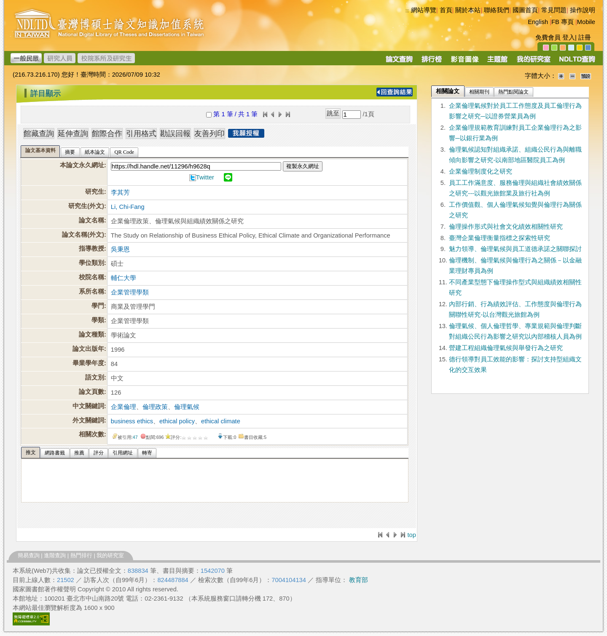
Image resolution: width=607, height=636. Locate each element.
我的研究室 (110, 555)
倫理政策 (155, 407)
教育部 (358, 580)
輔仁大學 (123, 278)
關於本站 (468, 10)
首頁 (446, 10)
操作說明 (582, 10)
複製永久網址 (302, 166)
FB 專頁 (562, 22)
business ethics (132, 421)
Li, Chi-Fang (128, 206)
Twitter (205, 177)
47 (135, 437)
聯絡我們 (496, 10)
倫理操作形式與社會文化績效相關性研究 (506, 226)
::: (407, 10)
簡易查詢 (29, 555)
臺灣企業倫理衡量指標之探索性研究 (499, 238)
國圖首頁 (525, 10)
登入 (568, 37)
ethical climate (220, 421)
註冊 (584, 37)
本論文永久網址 (82, 165)
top (411, 535)
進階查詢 (55, 555)
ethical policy (177, 421)
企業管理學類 (130, 292)
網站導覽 (423, 10)
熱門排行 (81, 555)
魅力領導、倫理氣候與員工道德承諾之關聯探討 (515, 249)
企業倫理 (123, 407)
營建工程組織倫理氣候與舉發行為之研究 (506, 348)
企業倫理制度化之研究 (480, 171)
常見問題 (554, 10)
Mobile (586, 22)
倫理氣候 (186, 407)
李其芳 (120, 192)
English (538, 22)
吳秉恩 (120, 249)
